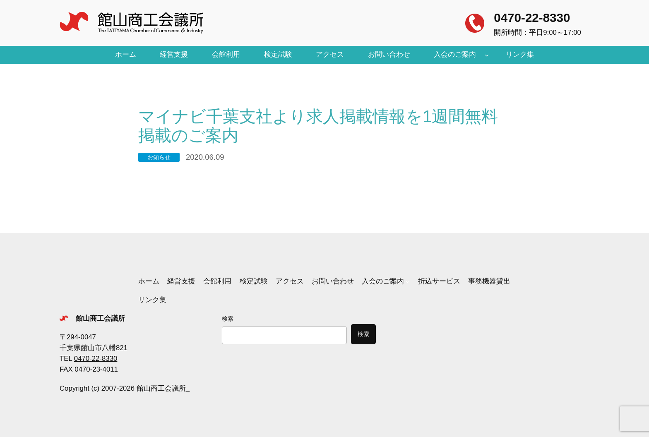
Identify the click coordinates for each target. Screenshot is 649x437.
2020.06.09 (205, 157)
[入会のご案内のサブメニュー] (487, 55)
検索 (227, 318)
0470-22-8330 (532, 17)
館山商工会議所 (100, 318)
